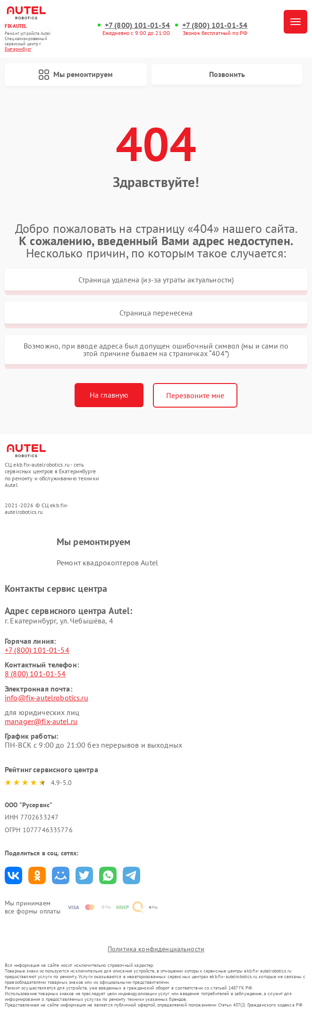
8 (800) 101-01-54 (35, 673)
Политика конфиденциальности (156, 949)
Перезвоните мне (195, 395)
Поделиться (13, 875)
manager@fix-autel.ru (41, 721)
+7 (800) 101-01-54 (137, 25)
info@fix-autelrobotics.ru (46, 697)
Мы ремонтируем (75, 74)
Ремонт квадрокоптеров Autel (107, 562)
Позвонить (227, 74)
